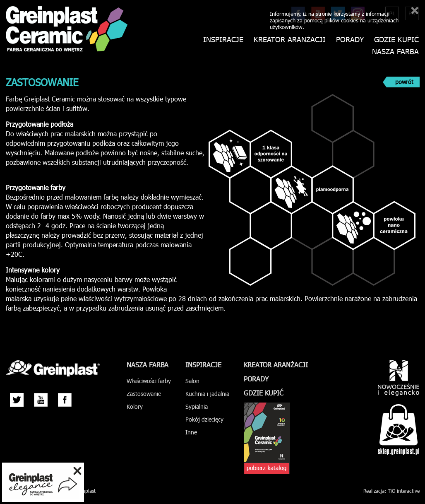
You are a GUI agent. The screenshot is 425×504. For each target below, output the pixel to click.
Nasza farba (395, 51)
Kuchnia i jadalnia (207, 394)
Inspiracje (223, 39)
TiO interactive (404, 490)
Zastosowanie (144, 394)
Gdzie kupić (396, 39)
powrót (404, 82)
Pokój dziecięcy (204, 419)
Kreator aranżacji (290, 39)
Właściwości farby (149, 381)
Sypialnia (196, 406)
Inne (191, 432)
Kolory (135, 406)
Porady (350, 39)
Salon (192, 381)
